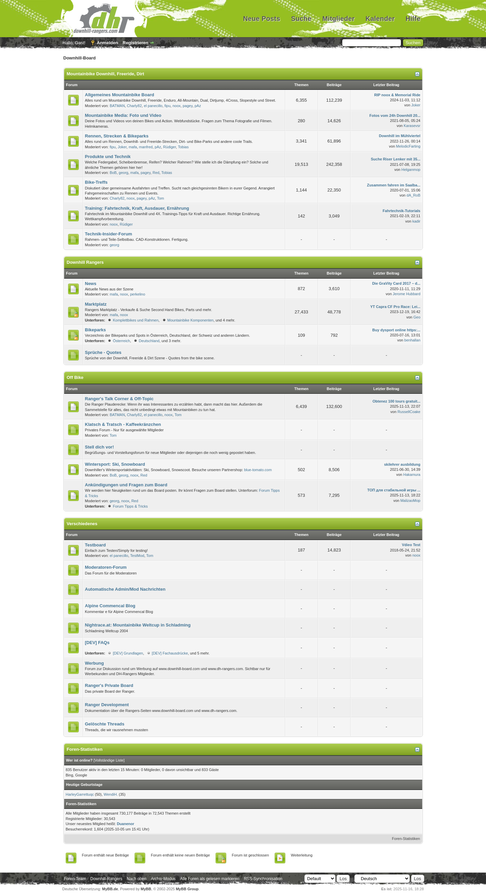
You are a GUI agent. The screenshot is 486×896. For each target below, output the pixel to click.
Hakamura (412, 474)
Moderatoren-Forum (106, 567)
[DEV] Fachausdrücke (170, 653)
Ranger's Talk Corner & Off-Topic (119, 398)
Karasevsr (412, 126)
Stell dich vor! (99, 447)
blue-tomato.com (258, 470)
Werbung (94, 663)
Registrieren (135, 42)
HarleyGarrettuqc (80, 794)
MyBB (146, 889)
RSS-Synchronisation (263, 878)
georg (123, 173)
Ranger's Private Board (109, 685)
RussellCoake (409, 412)
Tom (160, 198)
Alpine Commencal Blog (110, 605)
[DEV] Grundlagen (128, 653)
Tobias (183, 147)
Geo (417, 317)
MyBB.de (110, 889)
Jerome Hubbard (407, 294)
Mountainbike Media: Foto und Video (123, 115)
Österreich (121, 341)
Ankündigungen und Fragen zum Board (126, 484)
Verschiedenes (82, 523)
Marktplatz (96, 304)
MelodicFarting (408, 146)
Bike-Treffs (96, 182)
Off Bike (75, 377)
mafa (133, 147)
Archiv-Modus (163, 878)
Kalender (380, 18)
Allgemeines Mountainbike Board (119, 94)
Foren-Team (75, 878)
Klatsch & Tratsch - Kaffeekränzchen (123, 424)
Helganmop (410, 170)
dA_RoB (414, 195)
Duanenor (125, 824)
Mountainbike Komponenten (190, 320)
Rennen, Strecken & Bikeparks (117, 135)
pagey (187, 106)
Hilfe (413, 18)
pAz (198, 106)
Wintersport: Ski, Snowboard (115, 464)
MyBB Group (187, 889)
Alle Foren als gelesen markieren (209, 878)
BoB (113, 173)
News (91, 283)
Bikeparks (95, 329)
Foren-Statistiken (406, 839)
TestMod (137, 556)
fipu (167, 106)
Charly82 (134, 106)
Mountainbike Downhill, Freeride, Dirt (105, 73)
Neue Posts (261, 18)
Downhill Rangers (85, 262)
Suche (301, 18)
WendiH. (111, 794)
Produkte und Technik (108, 156)
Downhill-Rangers (106, 878)
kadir (416, 221)
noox (176, 106)
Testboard (95, 544)
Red (156, 173)
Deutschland (149, 341)
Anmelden (107, 42)
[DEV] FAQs (97, 642)
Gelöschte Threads (105, 723)
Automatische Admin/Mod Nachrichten (125, 589)
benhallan (412, 340)
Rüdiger (169, 147)
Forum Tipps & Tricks (130, 506)
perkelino (137, 294)
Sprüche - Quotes (103, 352)
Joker (416, 105)
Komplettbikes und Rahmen (135, 320)
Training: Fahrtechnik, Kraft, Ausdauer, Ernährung (137, 208)
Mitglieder (338, 18)
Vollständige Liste (109, 760)
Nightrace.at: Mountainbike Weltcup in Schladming (138, 625)
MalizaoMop (410, 500)
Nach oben (136, 878)
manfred (146, 147)
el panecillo (153, 106)
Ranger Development (107, 704)
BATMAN (117, 106)
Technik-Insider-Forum (108, 233)
